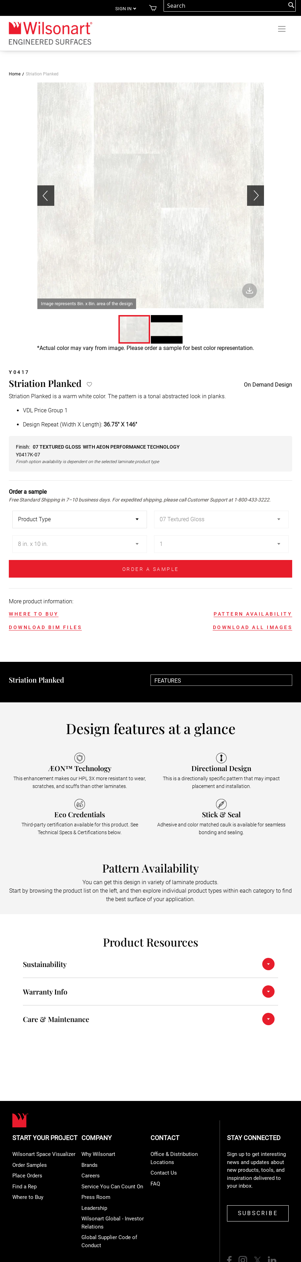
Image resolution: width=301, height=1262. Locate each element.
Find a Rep (24, 1186)
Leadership (94, 1208)
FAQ (155, 1184)
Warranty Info (45, 991)
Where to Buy (27, 1197)
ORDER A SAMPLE (150, 569)
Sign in (123, 8)
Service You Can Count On (112, 1186)
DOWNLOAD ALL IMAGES (253, 627)
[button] (255, 195)
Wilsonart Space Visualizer (43, 1154)
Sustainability (45, 964)
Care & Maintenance (56, 1019)
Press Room (95, 1197)
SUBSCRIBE (258, 1213)
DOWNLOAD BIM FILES (45, 627)
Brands (89, 1165)
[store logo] (50, 33)
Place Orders (27, 1175)
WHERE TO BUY (34, 614)
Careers (90, 1175)
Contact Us (163, 1173)
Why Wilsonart (98, 1154)
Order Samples (29, 1165)
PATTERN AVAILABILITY (253, 614)
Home (14, 74)
